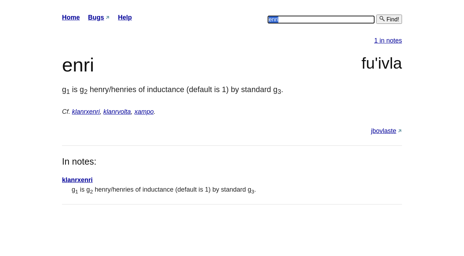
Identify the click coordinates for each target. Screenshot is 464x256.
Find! (389, 19)
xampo (144, 111)
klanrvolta (117, 111)
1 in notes (388, 40)
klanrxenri (86, 111)
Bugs (96, 17)
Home (71, 17)
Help (125, 17)
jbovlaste (383, 130)
